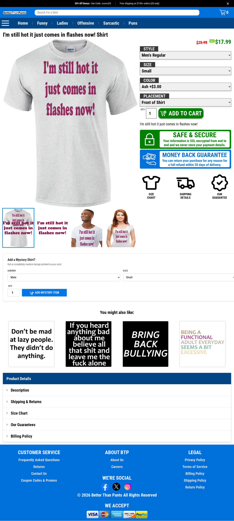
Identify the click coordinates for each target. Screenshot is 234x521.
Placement (154, 96)
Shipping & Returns (26, 401)
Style (149, 49)
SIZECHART (151, 186)
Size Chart (19, 413)
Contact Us (39, 474)
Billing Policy (21, 436)
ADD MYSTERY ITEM (44, 293)
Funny (42, 23)
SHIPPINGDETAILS (185, 186)
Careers (116, 467)
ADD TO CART (180, 113)
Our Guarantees (23, 424)
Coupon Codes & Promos (39, 480)
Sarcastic (111, 23)
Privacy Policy (195, 460)
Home (23, 23)
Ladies (62, 23)
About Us (117, 460)
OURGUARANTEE (220, 186)
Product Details (18, 378)
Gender (12, 271)
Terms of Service (195, 467)
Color (149, 80)
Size (147, 64)
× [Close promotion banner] (228, 3)
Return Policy (195, 487)
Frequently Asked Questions (39, 460)
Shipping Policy (195, 480)
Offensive (85, 23)
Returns (39, 467)
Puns (133, 23)
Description (20, 390)
